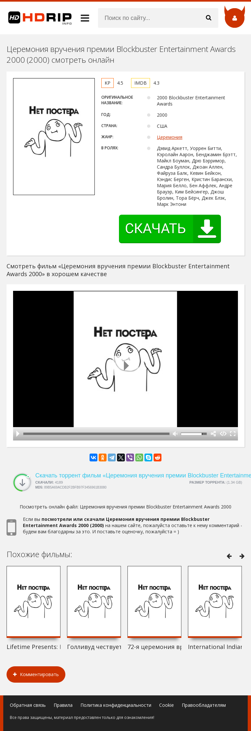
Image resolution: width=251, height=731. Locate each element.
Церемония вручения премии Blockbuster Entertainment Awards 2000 (155, 507)
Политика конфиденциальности (115, 705)
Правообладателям (204, 705)
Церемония (169, 137)
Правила (63, 705)
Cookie (166, 705)
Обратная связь (28, 705)
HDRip (36, 18)
